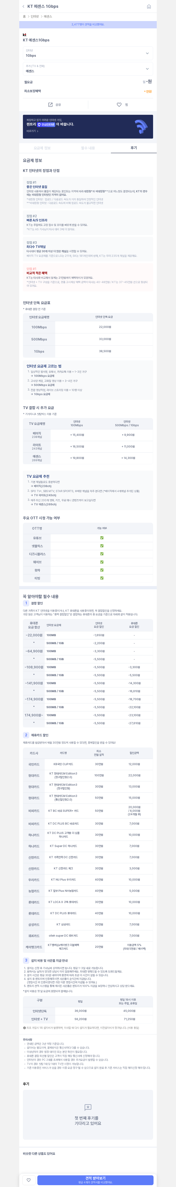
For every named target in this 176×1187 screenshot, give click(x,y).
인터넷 (35, 16)
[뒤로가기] (23, 6)
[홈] (149, 6)
